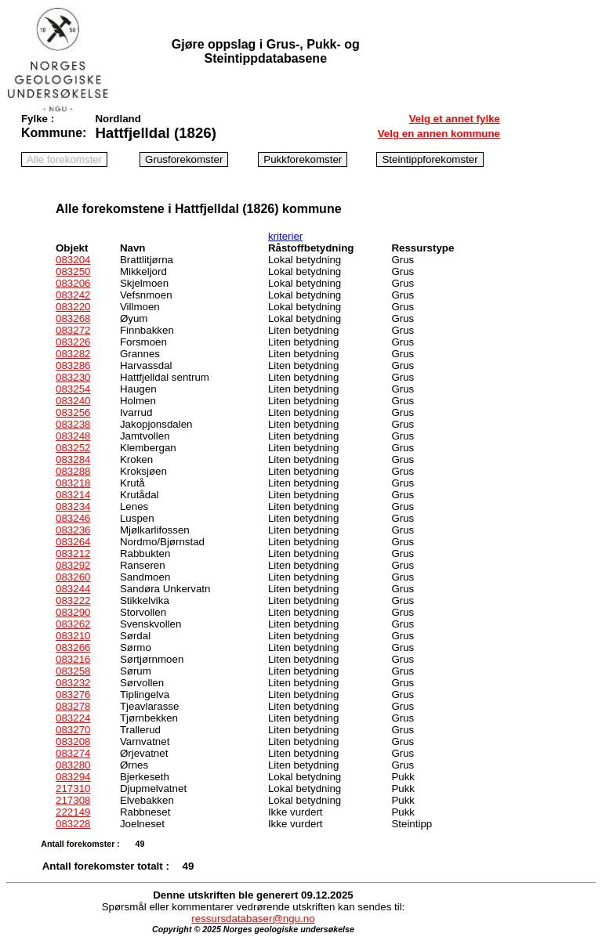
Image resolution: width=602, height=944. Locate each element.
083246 (73, 518)
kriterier (285, 236)
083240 (73, 401)
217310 (73, 788)
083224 (73, 718)
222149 (73, 812)
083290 (73, 612)
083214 (73, 495)
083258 (73, 671)
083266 (73, 647)
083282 (73, 354)
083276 (73, 694)
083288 (73, 471)
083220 (73, 307)
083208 (73, 741)
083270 (73, 730)
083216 (73, 659)
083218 (73, 483)
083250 (73, 271)
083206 (73, 283)
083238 (73, 424)
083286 (73, 365)
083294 (73, 777)
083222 (73, 600)
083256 (73, 412)
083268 (73, 318)
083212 (73, 553)
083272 (73, 330)
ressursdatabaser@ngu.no (252, 918)
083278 (73, 706)
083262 (73, 624)
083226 (73, 342)
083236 (73, 530)
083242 (73, 295)
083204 (73, 260)
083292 (73, 565)
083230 (73, 377)
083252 (73, 448)
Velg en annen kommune (439, 133)
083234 (73, 506)
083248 (73, 436)
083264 (73, 542)
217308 (73, 800)
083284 (73, 459)
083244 (73, 589)
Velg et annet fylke (454, 119)
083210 (73, 636)
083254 (73, 389)
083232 (73, 683)
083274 (73, 753)
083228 (73, 824)
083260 (73, 577)
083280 (73, 765)
